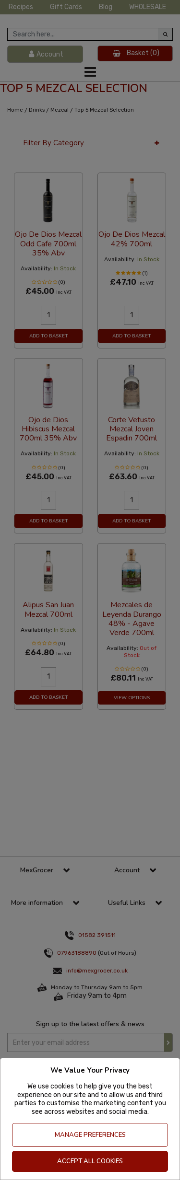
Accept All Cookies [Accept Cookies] (90, 1161)
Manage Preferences (90, 1135)
